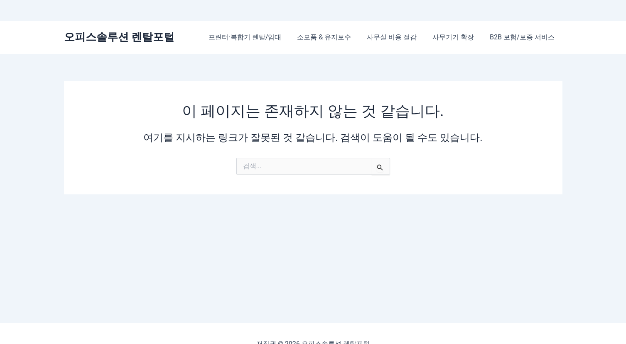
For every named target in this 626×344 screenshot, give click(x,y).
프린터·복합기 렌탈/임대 (256, 37)
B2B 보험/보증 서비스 (523, 37)
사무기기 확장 (457, 37)
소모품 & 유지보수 (333, 37)
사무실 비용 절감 (398, 37)
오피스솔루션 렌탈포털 (119, 37)
